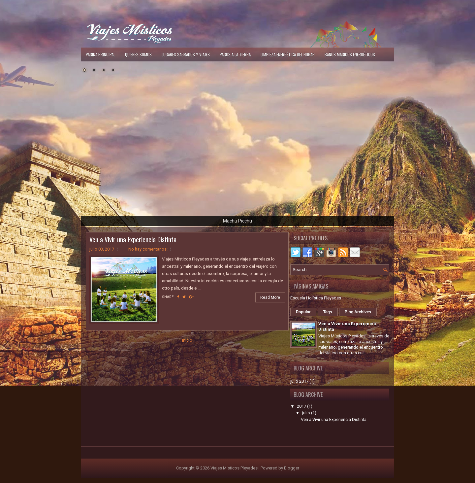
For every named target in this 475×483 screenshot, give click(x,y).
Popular (303, 312)
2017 (301, 406)
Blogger (291, 468)
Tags (327, 312)
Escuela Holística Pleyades (315, 297)
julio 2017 (299, 381)
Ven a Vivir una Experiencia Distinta (132, 239)
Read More (270, 297)
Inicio (187, 340)
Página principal (100, 54)
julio (306, 412)
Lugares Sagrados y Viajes (186, 54)
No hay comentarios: (148, 249)
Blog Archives (358, 312)
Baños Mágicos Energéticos (350, 54)
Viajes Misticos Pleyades (234, 468)
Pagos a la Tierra (235, 54)
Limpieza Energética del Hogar (288, 54)
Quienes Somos (138, 54)
